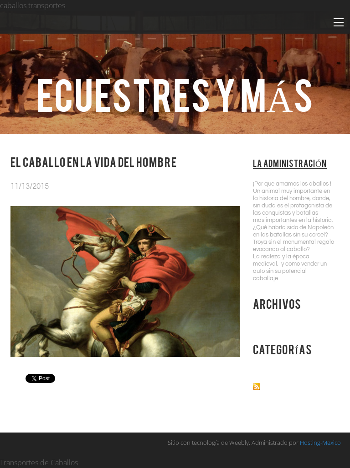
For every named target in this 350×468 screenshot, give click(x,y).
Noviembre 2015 (281, 324)
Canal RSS (280, 385)
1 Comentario (216, 186)
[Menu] (338, 22)
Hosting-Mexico (320, 442)
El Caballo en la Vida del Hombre (93, 161)
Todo (261, 369)
